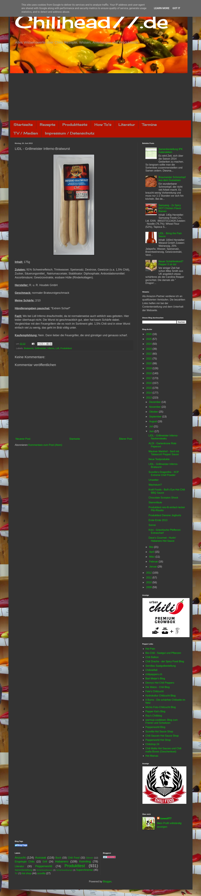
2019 (149, 368)
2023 (149, 349)
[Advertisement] (100, 97)
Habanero (61, 861)
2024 (149, 344)
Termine (149, 124)
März (152, 556)
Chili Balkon (152, 657)
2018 (149, 373)
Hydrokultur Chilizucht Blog (160, 695)
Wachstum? (155, 484)
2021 (149, 358)
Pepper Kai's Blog (155, 711)
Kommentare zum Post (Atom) (45, 445)
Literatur (126, 124)
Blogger (107, 881)
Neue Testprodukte (159, 459)
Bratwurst (28, 348)
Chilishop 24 (152, 744)
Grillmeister (40, 348)
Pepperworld (43, 866)
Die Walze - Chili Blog (157, 687)
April (152, 552)
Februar (154, 561)
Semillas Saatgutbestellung (160, 665)
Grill (45, 861)
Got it (176, 8)
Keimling (85, 861)
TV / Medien (26, 133)
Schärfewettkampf (64, 870)
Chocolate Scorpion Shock (163, 497)
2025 (149, 339)
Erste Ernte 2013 (158, 520)
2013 (149, 397)
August (153, 421)
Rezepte (47, 124)
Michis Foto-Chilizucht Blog (160, 707)
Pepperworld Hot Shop (158, 740)
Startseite (23, 124)
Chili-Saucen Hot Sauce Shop (162, 735)
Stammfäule (155, 502)
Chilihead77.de (91, 21)
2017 (149, 378)
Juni (152, 431)
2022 (149, 353)
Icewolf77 (165, 818)
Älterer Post (125, 438)
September (155, 416)
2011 (149, 577)
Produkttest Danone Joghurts (165, 515)
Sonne (152, 525)
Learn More (161, 8)
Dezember (155, 402)
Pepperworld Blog (155, 727)
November (155, 407)
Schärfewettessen (44, 870)
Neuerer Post (23, 438)
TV (16, 873)
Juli (151, 426)
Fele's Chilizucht (154, 691)
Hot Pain (150, 648)
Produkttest (66, 348)
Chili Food (73, 857)
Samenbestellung (23, 870)
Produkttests (74, 124)
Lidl (57, 348)
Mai (151, 547)
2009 (149, 587)
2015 (149, 388)
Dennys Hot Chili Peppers (159, 682)
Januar (153, 566)
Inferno (50, 348)
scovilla (41, 873)
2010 (149, 582)
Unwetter (154, 480)
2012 (149, 572)
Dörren (89, 857)
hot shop (26, 873)
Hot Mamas (151, 755)
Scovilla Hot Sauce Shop (159, 731)
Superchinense (84, 870)
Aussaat (40, 857)
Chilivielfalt (151, 670)
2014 (149, 392)
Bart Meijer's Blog (155, 678)
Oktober (154, 411)
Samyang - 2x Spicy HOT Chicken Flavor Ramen (169, 208)
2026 (149, 334)
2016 (149, 383)
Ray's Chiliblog (153, 715)
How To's (102, 124)
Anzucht (20, 857)
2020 (149, 363)
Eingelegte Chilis (25, 861)
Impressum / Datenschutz (69, 133)
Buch (58, 857)
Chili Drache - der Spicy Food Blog (164, 661)
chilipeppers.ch (153, 674)
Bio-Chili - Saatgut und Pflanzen (163, 653)
